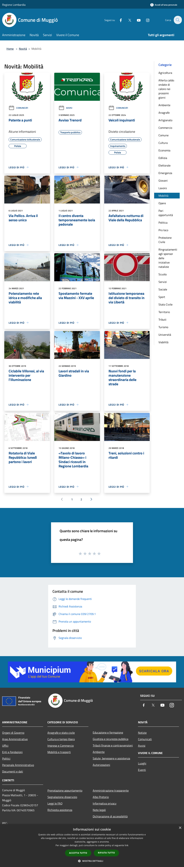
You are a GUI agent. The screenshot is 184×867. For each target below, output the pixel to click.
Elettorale (164, 165)
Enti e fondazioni (12, 752)
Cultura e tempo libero (61, 739)
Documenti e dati (12, 771)
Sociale (162, 289)
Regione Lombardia (14, 5)
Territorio (164, 312)
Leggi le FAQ (55, 803)
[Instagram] (145, 19)
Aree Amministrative (15, 739)
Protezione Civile (165, 239)
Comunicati (18, 108)
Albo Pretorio (101, 797)
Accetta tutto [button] (78, 852)
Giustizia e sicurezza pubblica (110, 739)
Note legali (99, 810)
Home (10, 49)
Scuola (162, 274)
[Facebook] (118, 19)
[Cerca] (177, 20)
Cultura (163, 143)
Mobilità (163, 195)
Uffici (5, 745)
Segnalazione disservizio (62, 797)
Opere (162, 203)
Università (164, 334)
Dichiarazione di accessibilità (110, 816)
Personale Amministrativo (18, 765)
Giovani (163, 180)
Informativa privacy (104, 803)
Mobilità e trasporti (59, 752)
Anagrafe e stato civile (61, 732)
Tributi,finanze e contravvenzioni (113, 745)
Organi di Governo (13, 732)
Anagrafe (164, 112)
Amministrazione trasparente (111, 790)
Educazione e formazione (108, 732)
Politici (6, 758)
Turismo (163, 327)
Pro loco (163, 230)
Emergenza (165, 173)
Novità (23, 49)
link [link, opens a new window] (126, 845)
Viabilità (163, 342)
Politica (162, 222)
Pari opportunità (165, 213)
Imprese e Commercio (60, 745)
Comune (163, 135)
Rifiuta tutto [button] (106, 852)
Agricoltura (165, 73)
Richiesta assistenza (59, 810)
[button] (92, 861)
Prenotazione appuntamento (64, 790)
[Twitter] (127, 19)
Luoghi (142, 763)
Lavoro (162, 188)
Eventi (142, 770)
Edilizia (162, 158)
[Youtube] (136, 19)
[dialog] (92, 845)
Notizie (142, 732)
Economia (164, 150)
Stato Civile (165, 304)
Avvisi (65, 108)
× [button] (180, 828)
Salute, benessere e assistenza (111, 758)
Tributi (162, 319)
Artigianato (165, 120)
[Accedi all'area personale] (164, 5)
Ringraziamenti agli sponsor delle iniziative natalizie (167, 258)
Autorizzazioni (101, 765)
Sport (161, 297)
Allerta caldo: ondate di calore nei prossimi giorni (166, 89)
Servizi (162, 282)
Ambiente (164, 105)
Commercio (165, 128)
